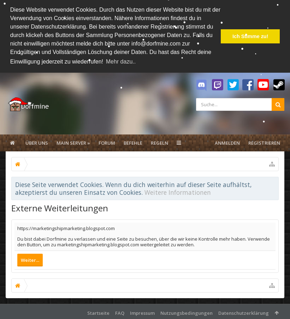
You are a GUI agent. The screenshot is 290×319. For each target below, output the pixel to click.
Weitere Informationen (177, 191)
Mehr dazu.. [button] (121, 62)
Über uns (36, 142)
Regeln (159, 142)
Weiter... (30, 259)
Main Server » (73, 142)
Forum (107, 142)
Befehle (133, 142)
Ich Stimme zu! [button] (250, 36)
